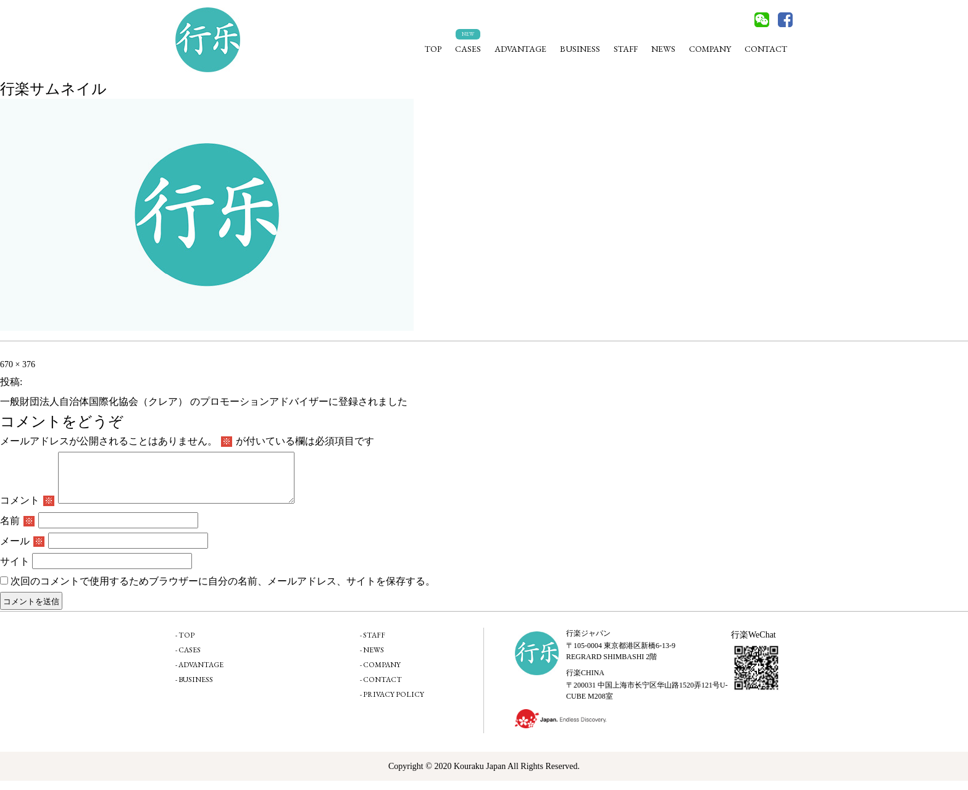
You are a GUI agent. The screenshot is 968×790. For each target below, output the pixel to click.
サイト (15, 570)
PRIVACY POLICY (393, 704)
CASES (468, 48)
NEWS (663, 48)
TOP (433, 48)
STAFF (626, 48)
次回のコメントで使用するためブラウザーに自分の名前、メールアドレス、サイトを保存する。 (222, 590)
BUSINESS (580, 48)
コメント (27, 509)
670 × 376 (17, 364)
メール (22, 550)
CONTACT (766, 48)
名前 (17, 530)
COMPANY (710, 48)
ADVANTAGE (520, 48)
